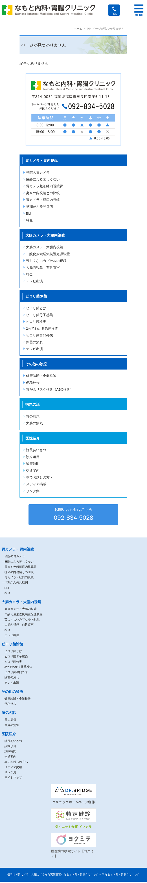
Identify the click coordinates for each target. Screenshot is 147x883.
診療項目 (32, 457)
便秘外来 (32, 383)
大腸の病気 (34, 423)
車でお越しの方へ (39, 477)
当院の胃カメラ (38, 172)
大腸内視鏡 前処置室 (43, 267)
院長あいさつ (36, 450)
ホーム (78, 28)
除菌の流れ (34, 342)
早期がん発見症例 (39, 207)
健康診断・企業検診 (41, 376)
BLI (28, 213)
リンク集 (32, 491)
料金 (29, 220)
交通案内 (32, 470)
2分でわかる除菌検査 (42, 328)
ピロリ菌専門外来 (39, 335)
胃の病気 (32, 416)
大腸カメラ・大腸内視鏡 (44, 247)
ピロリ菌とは (36, 308)
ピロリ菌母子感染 (39, 315)
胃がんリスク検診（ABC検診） (49, 389)
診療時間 (32, 463)
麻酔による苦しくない (43, 179)
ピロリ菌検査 (36, 322)
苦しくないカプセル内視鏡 (46, 261)
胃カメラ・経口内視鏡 (43, 200)
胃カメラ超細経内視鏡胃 (44, 186)
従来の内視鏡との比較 (43, 193)
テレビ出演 (34, 281)
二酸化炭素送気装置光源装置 (48, 254)
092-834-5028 (73, 515)
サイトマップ (13, 779)
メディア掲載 (36, 484)
